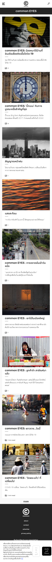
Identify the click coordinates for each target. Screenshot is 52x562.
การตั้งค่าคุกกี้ (36, 551)
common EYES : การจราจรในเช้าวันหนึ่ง (25, 264)
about (26, 521)
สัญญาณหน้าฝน (13, 161)
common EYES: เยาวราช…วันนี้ (22, 428)
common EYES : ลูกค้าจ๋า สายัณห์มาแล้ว (25, 372)
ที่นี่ (22, 559)
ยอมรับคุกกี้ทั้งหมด (46, 551)
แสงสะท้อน (11, 213)
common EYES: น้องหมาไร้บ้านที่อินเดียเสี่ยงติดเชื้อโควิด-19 (24, 52)
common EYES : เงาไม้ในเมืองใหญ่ (24, 318)
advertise (26, 529)
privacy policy (26, 533)
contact (26, 525)
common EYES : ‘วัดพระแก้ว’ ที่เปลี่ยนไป (23, 479)
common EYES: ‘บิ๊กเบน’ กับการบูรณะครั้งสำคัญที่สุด (23, 107)
